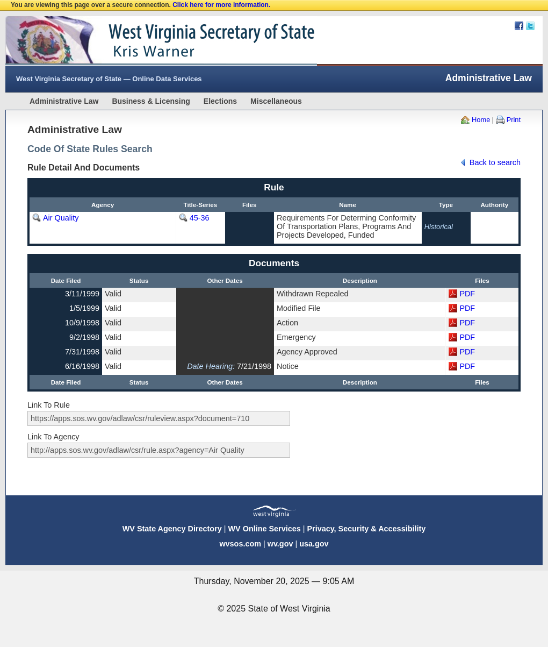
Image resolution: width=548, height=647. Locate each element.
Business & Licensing (151, 101)
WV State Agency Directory (172, 528)
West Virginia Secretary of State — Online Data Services (109, 79)
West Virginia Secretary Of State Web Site (143, 41)
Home (481, 120)
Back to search (495, 162)
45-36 (200, 218)
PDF (467, 293)
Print (514, 120)
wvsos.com (240, 543)
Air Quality (60, 218)
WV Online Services (264, 528)
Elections (220, 101)
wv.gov (280, 543)
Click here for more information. (221, 5)
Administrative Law (64, 101)
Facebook (519, 26)
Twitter (530, 26)
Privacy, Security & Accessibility (366, 528)
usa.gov (313, 543)
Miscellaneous (276, 101)
